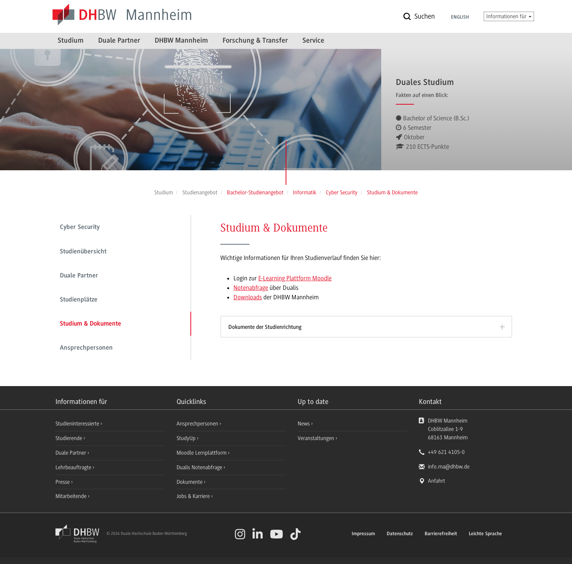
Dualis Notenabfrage (200, 467)
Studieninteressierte (78, 423)
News (304, 423)
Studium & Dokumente (90, 324)
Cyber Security (80, 227)
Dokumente (190, 482)
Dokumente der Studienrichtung (264, 327)
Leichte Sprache (485, 534)
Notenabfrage (250, 287)
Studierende (69, 438)
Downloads (247, 297)
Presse (63, 482)
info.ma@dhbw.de (448, 466)
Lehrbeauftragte (74, 467)
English (460, 17)
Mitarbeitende (71, 496)
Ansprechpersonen (86, 348)
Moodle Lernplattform (202, 453)
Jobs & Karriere (194, 496)
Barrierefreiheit (441, 534)
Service (313, 40)
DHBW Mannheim (181, 40)
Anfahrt (436, 481)
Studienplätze (78, 300)
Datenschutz (400, 534)
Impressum (363, 534)
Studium (71, 40)
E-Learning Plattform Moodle (295, 278)
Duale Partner (119, 40)
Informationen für (509, 16)
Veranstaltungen (316, 438)
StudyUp (187, 438)
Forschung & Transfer (255, 40)
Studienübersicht (83, 252)
